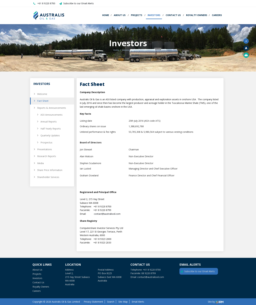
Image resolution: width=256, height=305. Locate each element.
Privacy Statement (93, 301)
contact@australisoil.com (107, 213)
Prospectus (46, 142)
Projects (136, 15)
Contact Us (173, 15)
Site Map (123, 301)
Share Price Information (49, 170)
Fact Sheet (42, 100)
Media (40, 163)
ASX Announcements (51, 114)
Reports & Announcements (51, 107)
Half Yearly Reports (50, 128)
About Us (120, 15)
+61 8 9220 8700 (46, 3)
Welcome (42, 94)
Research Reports (46, 156)
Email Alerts (138, 301)
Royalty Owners (196, 15)
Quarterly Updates (50, 135)
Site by (216, 301)
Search (110, 301)
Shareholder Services (48, 177)
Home (105, 15)
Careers (217, 15)
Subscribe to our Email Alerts (78, 3)
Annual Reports (48, 121)
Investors (154, 15)
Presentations (44, 149)
